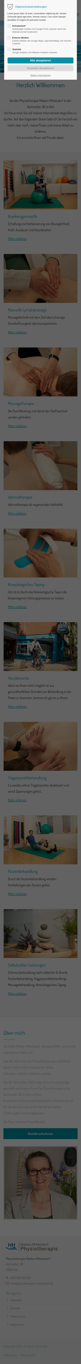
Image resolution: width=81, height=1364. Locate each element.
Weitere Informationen (40, 75)
